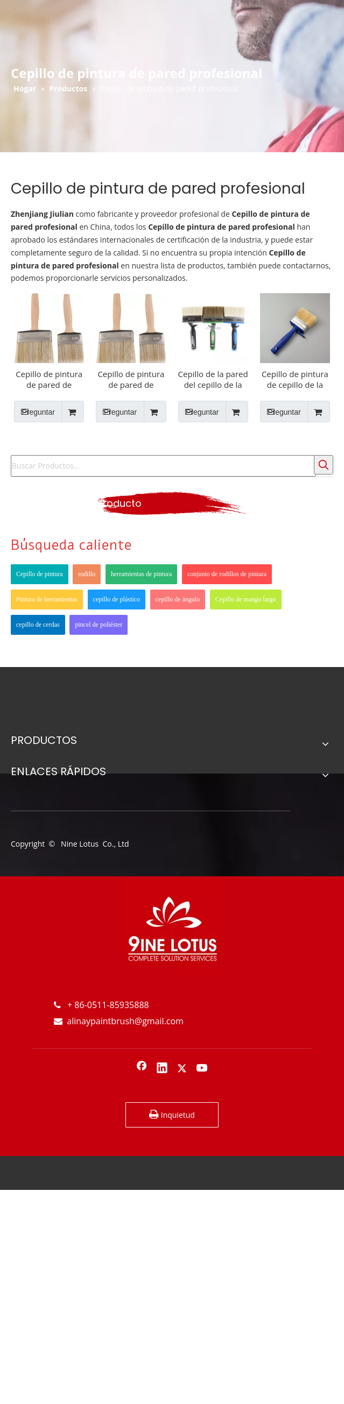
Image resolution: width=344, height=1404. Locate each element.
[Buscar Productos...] (163, 466)
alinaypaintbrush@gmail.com (119, 1021)
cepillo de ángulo (178, 599)
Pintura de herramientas (47, 599)
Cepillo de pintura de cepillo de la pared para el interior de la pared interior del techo (295, 379)
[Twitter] (182, 1068)
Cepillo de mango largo (245, 599)
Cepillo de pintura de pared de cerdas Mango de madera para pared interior (130, 379)
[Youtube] (202, 1068)
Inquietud (172, 1114)
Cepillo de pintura (39, 574)
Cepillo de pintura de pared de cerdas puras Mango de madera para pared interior (49, 379)
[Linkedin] (162, 1068)
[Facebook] (141, 1068)
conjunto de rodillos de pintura (226, 574)
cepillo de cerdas (38, 624)
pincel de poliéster (98, 624)
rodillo (86, 574)
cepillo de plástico (116, 599)
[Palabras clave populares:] (323, 464)
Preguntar (34, 411)
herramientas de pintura (141, 574)
